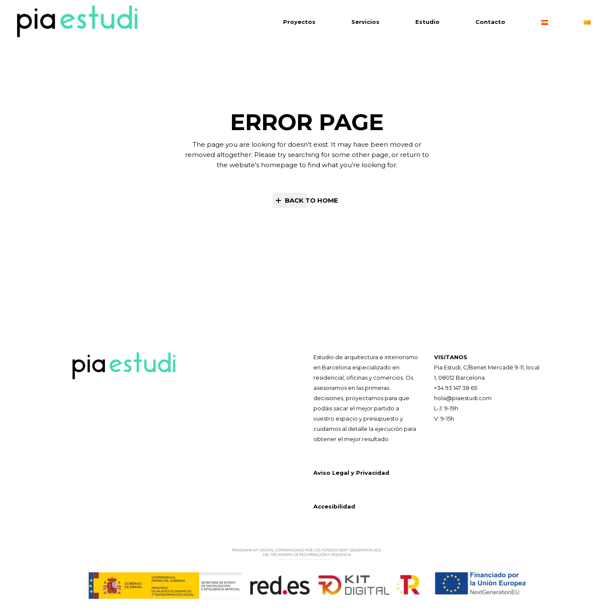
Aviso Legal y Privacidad (351, 472)
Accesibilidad (334, 506)
